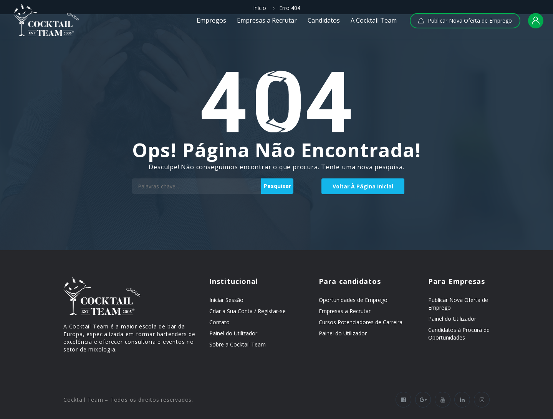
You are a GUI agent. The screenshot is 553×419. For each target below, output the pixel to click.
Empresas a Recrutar (267, 20)
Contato (219, 322)
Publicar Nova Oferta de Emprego (465, 20)
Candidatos (324, 20)
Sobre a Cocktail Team (237, 344)
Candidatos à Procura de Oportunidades (459, 333)
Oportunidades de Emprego (353, 300)
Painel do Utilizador (233, 333)
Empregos (211, 20)
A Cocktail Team (374, 20)
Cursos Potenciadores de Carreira (360, 322)
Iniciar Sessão (226, 300)
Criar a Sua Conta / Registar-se (247, 311)
